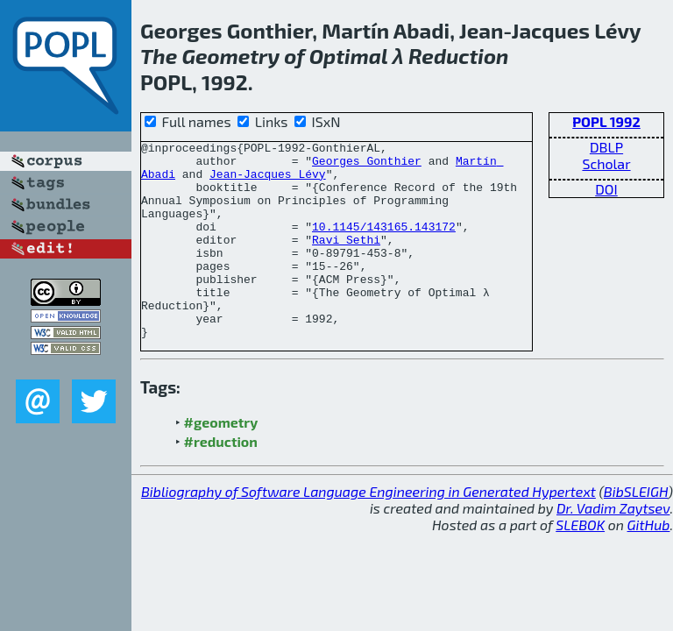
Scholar (606, 163)
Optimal (348, 55)
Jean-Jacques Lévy (267, 181)
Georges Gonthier (367, 166)
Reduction (458, 55)
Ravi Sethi (346, 260)
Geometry (230, 55)
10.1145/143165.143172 (384, 244)
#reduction (221, 480)
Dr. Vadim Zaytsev (612, 547)
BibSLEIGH (636, 530)
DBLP (606, 146)
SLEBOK (580, 564)
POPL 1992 (606, 121)
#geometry (221, 461)
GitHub (648, 564)
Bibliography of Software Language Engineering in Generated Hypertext (368, 530)
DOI (606, 189)
